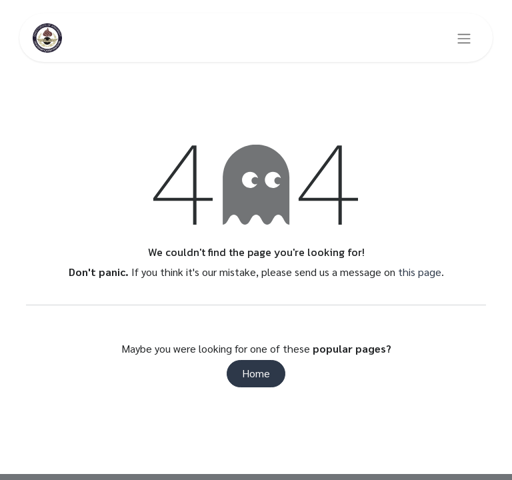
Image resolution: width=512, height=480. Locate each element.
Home (256, 373)
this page (419, 272)
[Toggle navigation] (464, 38)
